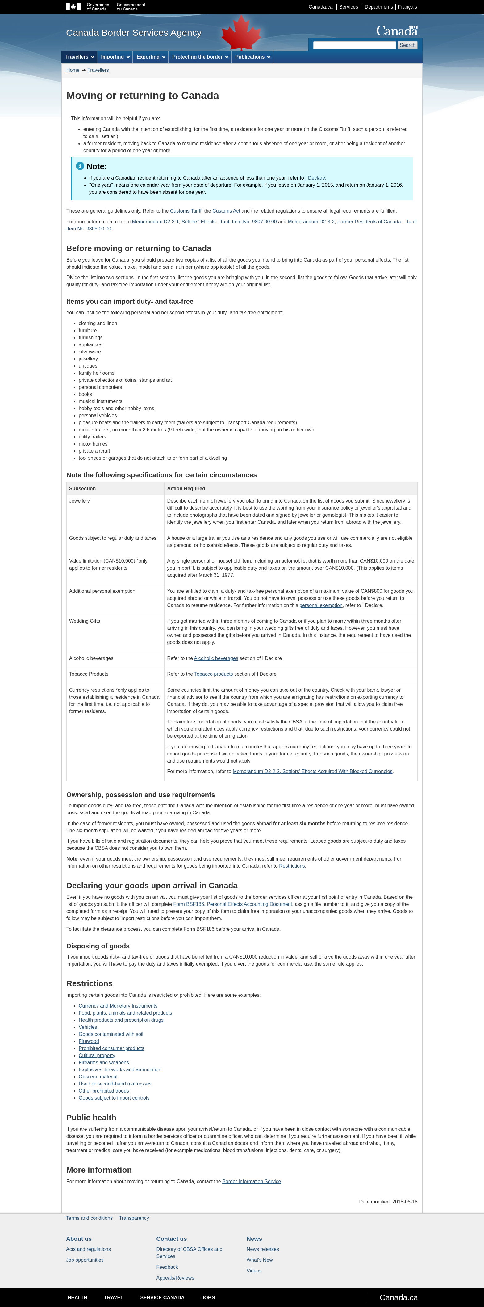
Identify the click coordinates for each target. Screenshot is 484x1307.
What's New (260, 1260)
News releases (263, 1249)
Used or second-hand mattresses (115, 1083)
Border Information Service (251, 1181)
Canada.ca (320, 7)
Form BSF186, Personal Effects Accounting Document (232, 904)
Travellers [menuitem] (79, 56)
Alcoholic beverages (216, 658)
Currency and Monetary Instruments (118, 1005)
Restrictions (292, 866)
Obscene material (98, 1076)
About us (79, 1239)
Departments (379, 7)
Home (73, 70)
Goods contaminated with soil (111, 1034)
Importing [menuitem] (115, 56)
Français (407, 7)
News (254, 1239)
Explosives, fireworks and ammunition (120, 1069)
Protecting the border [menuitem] (200, 56)
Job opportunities (85, 1260)
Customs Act (226, 211)
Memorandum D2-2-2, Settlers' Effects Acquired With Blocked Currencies (313, 771)
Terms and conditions (89, 1218)
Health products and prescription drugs (121, 1020)
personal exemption (321, 605)
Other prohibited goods (104, 1090)
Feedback (167, 1267)
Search (407, 45)
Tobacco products (213, 674)
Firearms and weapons (104, 1062)
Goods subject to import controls (114, 1098)
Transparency (134, 1218)
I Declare (315, 178)
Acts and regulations (88, 1249)
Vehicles (88, 1027)
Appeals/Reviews (175, 1278)
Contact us (171, 1239)
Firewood (89, 1041)
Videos (254, 1270)
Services (348, 7)
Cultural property (97, 1055)
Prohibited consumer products (111, 1048)
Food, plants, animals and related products (125, 1013)
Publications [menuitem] (252, 56)
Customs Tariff (186, 211)
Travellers (98, 70)
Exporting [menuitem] (150, 56)
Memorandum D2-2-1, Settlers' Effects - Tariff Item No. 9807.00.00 (204, 221)
